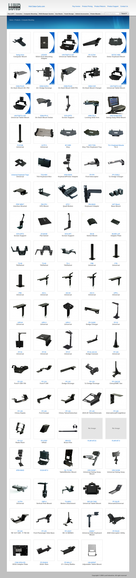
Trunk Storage (69, 14)
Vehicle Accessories (82, 14)
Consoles (19, 14)
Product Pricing (87, 6)
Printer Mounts (95, 14)
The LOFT (11, 14)
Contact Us (124, 6)
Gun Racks (59, 14)
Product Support (112, 6)
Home (11, 20)
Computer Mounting (30, 14)
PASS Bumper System (46, 14)
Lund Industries (16, 6)
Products (17, 20)
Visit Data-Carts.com (37, 6)
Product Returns (100, 6)
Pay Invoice (76, 6)
